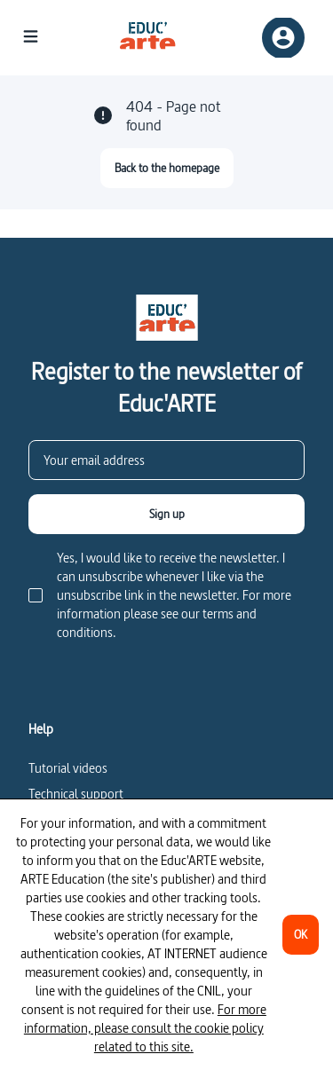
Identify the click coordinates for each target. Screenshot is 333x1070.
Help (40, 729)
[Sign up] (166, 514)
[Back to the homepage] (167, 168)
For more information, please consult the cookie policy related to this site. (145, 1028)
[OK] (300, 935)
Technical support (75, 793)
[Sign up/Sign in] (283, 38)
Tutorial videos (67, 768)
